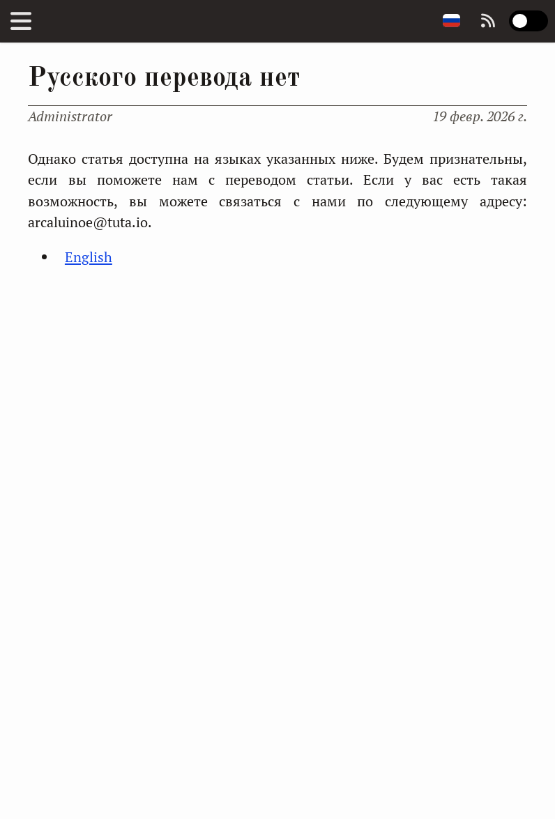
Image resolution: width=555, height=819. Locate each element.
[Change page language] (451, 21)
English (88, 256)
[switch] (528, 20)
